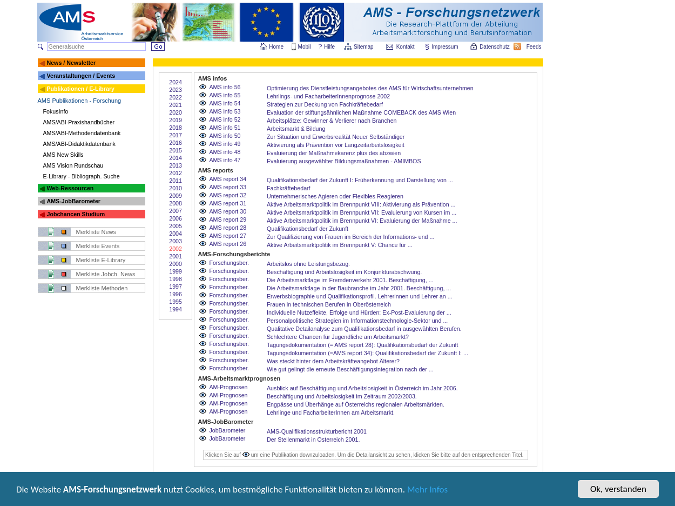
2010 (175, 188)
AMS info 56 (224, 87)
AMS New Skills (63, 154)
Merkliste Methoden (102, 288)
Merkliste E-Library (101, 260)
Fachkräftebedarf (288, 188)
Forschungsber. (228, 262)
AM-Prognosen (228, 387)
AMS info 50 (224, 135)
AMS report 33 (227, 187)
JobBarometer (227, 430)
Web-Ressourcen (69, 188)
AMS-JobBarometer (73, 201)
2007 (175, 211)
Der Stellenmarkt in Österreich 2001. (313, 439)
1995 (175, 301)
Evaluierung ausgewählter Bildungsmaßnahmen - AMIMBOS (344, 161)
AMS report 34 (227, 179)
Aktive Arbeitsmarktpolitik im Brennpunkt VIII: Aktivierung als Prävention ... (361, 204)
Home (276, 47)
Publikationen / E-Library (80, 88)
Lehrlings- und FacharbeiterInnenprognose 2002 (328, 96)
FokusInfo (56, 111)
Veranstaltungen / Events (80, 75)
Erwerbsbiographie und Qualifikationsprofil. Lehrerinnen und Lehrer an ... (360, 296)
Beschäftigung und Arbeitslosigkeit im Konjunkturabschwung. (344, 272)
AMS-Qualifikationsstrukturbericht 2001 (317, 431)
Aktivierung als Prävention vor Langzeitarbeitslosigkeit (335, 145)
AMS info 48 (224, 152)
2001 (175, 256)
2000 (175, 264)
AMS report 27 (227, 235)
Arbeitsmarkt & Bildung (296, 128)
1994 (175, 309)
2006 (175, 218)
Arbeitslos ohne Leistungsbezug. (308, 264)
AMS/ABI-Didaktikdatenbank (79, 144)
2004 (175, 233)
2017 (175, 135)
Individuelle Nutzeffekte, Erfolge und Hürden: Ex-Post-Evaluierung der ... (359, 312)
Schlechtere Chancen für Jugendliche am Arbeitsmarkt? (338, 337)
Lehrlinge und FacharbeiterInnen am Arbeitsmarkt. (331, 412)
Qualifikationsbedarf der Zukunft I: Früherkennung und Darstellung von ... (360, 180)
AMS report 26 (227, 244)
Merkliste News (96, 232)
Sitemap (364, 47)
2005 (175, 226)
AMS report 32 (227, 195)
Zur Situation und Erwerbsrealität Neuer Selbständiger (335, 137)
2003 (175, 241)
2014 (175, 158)
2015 (175, 150)
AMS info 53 (224, 111)
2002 (175, 248)
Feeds (534, 47)
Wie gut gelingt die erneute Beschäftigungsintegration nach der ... (350, 369)
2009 (175, 195)
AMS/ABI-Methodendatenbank (82, 133)
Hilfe (329, 47)
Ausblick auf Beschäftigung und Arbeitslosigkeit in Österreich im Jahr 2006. (362, 388)
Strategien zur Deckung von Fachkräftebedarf (325, 104)
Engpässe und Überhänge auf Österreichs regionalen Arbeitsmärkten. (355, 404)
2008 (175, 203)
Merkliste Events (98, 246)
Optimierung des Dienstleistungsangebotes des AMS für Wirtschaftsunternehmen (370, 88)
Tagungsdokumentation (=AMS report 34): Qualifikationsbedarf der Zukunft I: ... (367, 353)
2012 (175, 173)
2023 (175, 89)
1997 (175, 286)
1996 (175, 294)
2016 (175, 142)
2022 (175, 97)
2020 (175, 112)
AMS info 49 (224, 144)
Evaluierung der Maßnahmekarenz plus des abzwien (334, 153)
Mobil (304, 47)
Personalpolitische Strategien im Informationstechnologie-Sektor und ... (357, 320)
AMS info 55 (224, 95)
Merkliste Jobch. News (106, 274)
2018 (175, 127)
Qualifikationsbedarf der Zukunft (307, 228)
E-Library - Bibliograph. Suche (81, 176)
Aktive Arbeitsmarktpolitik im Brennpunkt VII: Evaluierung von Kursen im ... (361, 212)
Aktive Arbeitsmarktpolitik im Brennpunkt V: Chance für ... (340, 245)
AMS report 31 (227, 203)
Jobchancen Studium (75, 214)
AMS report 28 (227, 227)
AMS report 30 (227, 211)
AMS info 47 (224, 160)
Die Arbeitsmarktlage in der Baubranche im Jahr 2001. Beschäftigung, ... (359, 288)
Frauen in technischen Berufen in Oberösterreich (329, 304)
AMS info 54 (224, 103)
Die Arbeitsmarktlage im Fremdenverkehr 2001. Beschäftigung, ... (350, 280)
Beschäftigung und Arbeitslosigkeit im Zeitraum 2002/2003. (342, 396)
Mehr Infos (427, 492)
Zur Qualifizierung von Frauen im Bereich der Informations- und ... (350, 237)
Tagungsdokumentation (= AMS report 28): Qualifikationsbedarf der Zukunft (362, 345)
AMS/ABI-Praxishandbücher (79, 122)
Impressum (445, 47)
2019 (175, 120)
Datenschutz (495, 47)
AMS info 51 (224, 127)
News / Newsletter (71, 62)
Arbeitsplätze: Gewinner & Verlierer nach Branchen (331, 120)
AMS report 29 (227, 219)
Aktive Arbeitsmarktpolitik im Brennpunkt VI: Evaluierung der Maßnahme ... (362, 220)
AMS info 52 (224, 119)
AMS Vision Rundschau (73, 165)
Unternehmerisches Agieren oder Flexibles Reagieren (335, 196)
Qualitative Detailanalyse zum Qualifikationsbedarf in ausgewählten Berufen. (364, 328)
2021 (175, 105)
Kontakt (405, 47)
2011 (175, 180)
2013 (175, 165)
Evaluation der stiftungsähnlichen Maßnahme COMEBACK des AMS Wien (361, 112)
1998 (175, 279)
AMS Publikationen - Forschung (80, 100)
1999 (175, 271)
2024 (175, 82)
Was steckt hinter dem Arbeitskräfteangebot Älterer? (333, 361)
